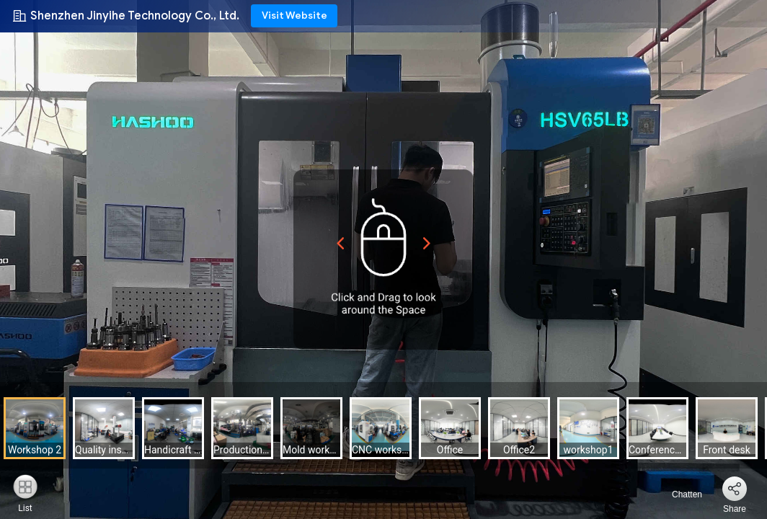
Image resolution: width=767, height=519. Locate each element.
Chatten (678, 494)
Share (734, 509)
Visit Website (294, 15)
